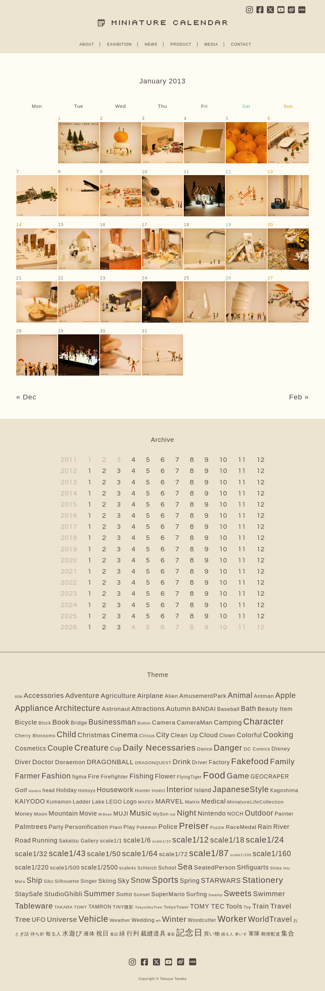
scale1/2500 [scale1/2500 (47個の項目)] (99, 867)
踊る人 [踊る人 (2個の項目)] (227, 934)
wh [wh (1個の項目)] (158, 920)
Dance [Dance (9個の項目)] (205, 748)
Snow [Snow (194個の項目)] (141, 880)
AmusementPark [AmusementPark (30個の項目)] (202, 695)
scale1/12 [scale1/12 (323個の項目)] (190, 839)
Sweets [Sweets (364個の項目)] (238, 893)
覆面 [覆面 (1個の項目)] (171, 934)
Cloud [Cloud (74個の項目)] (208, 734)
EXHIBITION (119, 44)
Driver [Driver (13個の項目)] (200, 762)
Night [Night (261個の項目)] (186, 813)
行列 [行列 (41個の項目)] (133, 933)
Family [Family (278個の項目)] (282, 761)
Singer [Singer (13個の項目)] (88, 881)
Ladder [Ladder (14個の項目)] (82, 801)
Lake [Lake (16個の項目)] (98, 802)
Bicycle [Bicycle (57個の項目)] (26, 722)
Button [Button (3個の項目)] (144, 723)
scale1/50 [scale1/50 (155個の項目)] (104, 854)
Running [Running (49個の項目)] (44, 840)
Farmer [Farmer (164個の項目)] (27, 776)
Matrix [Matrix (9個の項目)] (192, 801)
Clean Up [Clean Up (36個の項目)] (184, 735)
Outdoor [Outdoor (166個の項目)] (259, 813)
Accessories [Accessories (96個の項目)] (44, 695)
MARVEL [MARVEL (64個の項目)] (169, 801)
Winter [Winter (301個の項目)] (174, 919)
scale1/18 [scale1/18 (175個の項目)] (227, 840)
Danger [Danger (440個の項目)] (228, 747)
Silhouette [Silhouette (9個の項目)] (67, 881)
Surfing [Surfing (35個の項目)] (196, 894)
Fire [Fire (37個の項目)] (94, 776)
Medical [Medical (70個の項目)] (213, 801)
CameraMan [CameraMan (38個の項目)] (195, 722)
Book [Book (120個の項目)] (61, 722)
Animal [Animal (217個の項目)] (240, 695)
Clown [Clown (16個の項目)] (227, 735)
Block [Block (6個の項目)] (44, 722)
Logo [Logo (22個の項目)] (130, 801)
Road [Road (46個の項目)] (23, 840)
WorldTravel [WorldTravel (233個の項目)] (270, 919)
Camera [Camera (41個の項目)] (164, 722)
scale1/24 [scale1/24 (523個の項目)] (265, 839)
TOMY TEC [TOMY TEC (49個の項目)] (207, 906)
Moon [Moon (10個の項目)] (41, 814)
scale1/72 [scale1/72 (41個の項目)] (173, 854)
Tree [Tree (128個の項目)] (22, 919)
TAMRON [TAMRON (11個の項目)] (100, 906)
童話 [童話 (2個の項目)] (114, 934)
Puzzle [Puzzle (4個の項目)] (217, 827)
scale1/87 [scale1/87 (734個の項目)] (209, 853)
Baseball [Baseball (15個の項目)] (228, 709)
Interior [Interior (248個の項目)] (180, 789)
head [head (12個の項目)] (49, 790)
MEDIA (211, 44)
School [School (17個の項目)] (167, 868)
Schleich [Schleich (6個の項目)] (147, 867)
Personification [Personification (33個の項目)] (86, 827)
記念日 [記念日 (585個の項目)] (189, 932)
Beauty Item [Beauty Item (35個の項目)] (275, 709)
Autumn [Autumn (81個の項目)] (178, 708)
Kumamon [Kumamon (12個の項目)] (58, 801)
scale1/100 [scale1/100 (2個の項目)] (240, 855)
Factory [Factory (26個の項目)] (219, 762)
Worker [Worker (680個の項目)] (232, 919)
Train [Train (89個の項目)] (260, 906)
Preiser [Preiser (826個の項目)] (194, 826)
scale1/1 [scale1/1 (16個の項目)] (111, 841)
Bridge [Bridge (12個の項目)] (79, 722)
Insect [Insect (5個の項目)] (158, 790)
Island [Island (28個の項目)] (202, 790)
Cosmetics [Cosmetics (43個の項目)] (30, 748)
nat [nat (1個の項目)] (173, 814)
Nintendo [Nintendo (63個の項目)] (212, 813)
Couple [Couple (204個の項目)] (60, 748)
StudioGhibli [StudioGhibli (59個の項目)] (63, 893)
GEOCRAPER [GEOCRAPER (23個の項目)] (270, 776)
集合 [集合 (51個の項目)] (288, 933)
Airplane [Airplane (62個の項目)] (150, 695)
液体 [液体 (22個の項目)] (89, 933)
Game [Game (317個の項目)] (238, 775)
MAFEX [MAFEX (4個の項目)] (146, 802)
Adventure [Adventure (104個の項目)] (82, 695)
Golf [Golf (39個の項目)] (21, 790)
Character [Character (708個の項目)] (263, 721)
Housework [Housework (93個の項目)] (115, 790)
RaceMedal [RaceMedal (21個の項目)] (241, 827)
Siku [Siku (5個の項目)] (49, 881)
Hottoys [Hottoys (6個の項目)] (87, 790)
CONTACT (241, 44)
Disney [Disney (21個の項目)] (280, 748)
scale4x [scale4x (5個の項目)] (127, 868)
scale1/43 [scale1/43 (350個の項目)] (67, 853)
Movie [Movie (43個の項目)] (88, 813)
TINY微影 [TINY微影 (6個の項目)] (123, 906)
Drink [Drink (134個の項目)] (182, 762)
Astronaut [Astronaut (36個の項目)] (116, 709)
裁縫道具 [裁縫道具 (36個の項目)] (153, 933)
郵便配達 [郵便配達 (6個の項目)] (270, 933)
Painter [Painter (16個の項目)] (284, 814)
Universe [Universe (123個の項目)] (62, 919)
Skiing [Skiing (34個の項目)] (107, 880)
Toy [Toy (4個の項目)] (247, 907)
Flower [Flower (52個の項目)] (165, 776)
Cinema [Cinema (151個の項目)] (124, 735)
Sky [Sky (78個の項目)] (123, 880)
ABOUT (86, 44)
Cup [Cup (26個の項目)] (116, 748)
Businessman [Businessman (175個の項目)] (112, 722)
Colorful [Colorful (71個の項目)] (249, 734)
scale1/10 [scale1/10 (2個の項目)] (161, 841)
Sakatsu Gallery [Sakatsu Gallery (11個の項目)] (79, 840)
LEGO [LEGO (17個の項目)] (114, 802)
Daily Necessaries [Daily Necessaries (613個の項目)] (159, 747)
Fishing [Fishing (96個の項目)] (141, 776)
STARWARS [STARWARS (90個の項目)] (221, 880)
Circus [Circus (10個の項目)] (147, 735)
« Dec (26, 397)
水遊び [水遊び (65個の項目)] (72, 933)
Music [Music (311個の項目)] (140, 813)
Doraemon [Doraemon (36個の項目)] (70, 762)
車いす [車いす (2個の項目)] (241, 934)
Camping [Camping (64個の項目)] (228, 722)
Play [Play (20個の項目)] (129, 827)
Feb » (299, 397)
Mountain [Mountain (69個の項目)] (63, 813)
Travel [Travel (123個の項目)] (280, 906)
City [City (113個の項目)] (162, 735)
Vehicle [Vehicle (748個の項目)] (93, 919)
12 (260, 459)
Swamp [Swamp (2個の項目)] (215, 895)
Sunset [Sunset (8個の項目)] (142, 894)
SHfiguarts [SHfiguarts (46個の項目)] (253, 867)
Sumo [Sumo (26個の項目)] (124, 894)
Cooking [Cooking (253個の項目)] (278, 734)
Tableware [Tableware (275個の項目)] (34, 906)
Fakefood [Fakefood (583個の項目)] (250, 761)
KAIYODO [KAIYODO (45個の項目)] (30, 801)
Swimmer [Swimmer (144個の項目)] (269, 894)
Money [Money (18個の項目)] (24, 814)
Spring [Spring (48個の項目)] (190, 880)
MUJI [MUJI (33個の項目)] (120, 813)
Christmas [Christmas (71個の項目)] (93, 734)
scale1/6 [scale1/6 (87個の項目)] (137, 840)
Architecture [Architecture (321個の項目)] (78, 708)
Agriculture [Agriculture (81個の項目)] (118, 695)
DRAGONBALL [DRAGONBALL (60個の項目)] (110, 761)
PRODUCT (180, 44)
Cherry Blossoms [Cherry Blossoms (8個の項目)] (35, 735)
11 (242, 459)
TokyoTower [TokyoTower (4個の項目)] (176, 907)
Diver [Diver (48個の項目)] (23, 761)
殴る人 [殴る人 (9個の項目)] (53, 933)
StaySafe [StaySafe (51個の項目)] (29, 893)
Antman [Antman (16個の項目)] (264, 696)
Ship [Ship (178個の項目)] (34, 880)
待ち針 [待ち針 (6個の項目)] (37, 933)
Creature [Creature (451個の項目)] (91, 747)
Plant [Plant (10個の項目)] (115, 827)
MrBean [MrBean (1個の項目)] (105, 814)
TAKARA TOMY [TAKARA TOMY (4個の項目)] (70, 907)
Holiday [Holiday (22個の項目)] (66, 790)
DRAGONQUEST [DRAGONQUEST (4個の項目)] (153, 762)
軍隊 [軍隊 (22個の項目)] (254, 933)
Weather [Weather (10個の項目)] (119, 920)
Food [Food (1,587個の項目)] (214, 775)
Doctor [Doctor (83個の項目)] (43, 761)
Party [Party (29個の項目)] (56, 827)
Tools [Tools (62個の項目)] (234, 906)
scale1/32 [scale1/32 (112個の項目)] (31, 854)
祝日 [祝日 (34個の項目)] (102, 933)
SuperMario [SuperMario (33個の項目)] (168, 894)
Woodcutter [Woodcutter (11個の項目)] (202, 920)
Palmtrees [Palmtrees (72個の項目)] (31, 826)
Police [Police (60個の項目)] (168, 826)
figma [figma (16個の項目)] (79, 777)
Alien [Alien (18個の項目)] (171, 696)
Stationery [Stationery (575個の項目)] (262, 880)
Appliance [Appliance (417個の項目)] (34, 708)
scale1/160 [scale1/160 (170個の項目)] (272, 854)
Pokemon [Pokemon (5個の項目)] (146, 827)
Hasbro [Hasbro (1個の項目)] (35, 791)
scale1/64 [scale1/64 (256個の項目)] (140, 853)
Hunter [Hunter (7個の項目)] (143, 790)
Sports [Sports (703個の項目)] (165, 880)
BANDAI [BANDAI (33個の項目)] (204, 709)
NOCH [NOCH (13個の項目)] (235, 814)
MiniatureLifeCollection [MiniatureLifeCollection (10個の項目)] (255, 801)
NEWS (151, 44)
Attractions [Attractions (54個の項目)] (148, 708)
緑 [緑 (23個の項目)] (122, 933)
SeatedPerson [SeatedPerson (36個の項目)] (214, 867)
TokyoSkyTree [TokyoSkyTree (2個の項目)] (148, 907)
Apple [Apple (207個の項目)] (285, 695)
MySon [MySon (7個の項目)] (161, 814)
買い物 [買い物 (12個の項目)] (212, 933)
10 (223, 459)
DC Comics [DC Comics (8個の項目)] (256, 748)
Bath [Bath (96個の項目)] (248, 708)
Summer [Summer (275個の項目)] (99, 893)
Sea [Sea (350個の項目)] (185, 866)
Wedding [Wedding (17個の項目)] (143, 920)
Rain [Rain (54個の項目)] (265, 826)
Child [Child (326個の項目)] (66, 734)
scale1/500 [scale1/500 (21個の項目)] (65, 867)
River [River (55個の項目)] (281, 826)
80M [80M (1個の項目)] (19, 697)
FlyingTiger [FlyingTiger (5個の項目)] (189, 777)
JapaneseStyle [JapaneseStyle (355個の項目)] (241, 789)
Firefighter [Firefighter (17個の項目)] (114, 777)
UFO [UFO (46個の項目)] (39, 919)
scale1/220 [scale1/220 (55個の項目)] (32, 867)
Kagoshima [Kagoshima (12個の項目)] (284, 790)
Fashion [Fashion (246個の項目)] (56, 775)
